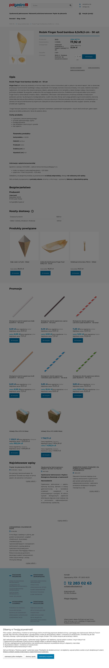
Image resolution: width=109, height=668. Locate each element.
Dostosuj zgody (30, 656)
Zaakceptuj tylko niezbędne (13, 656)
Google (40, 636)
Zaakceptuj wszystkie (46, 656)
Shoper (46, 636)
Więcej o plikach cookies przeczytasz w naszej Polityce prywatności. (26, 652)
